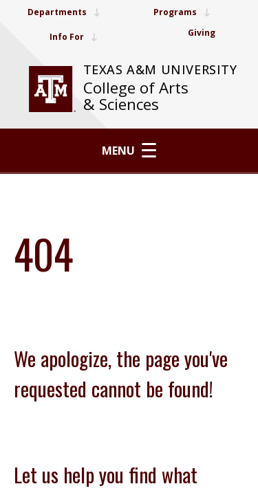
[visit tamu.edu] (52, 89)
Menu (129, 150)
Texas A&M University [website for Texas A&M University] (160, 69)
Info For (73, 37)
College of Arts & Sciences (136, 96)
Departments (64, 12)
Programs (181, 12)
